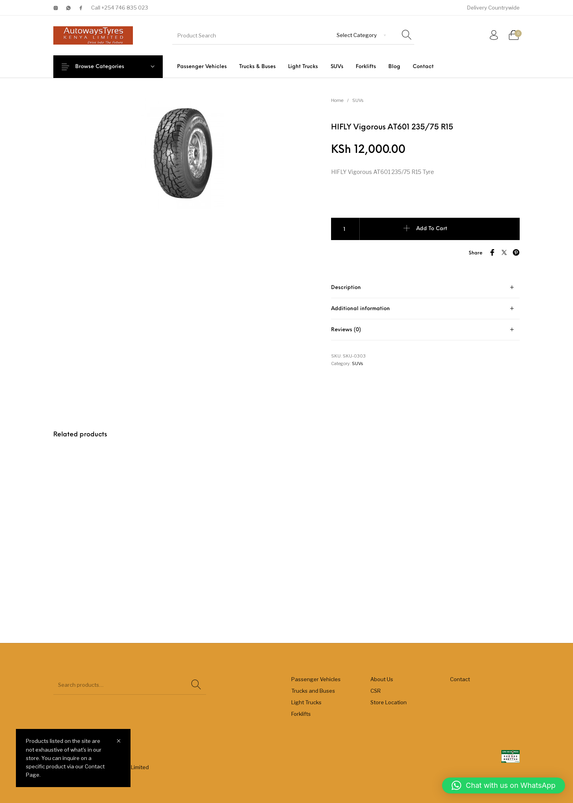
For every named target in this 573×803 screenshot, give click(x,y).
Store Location (388, 702)
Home (337, 100)
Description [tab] (346, 287)
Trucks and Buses (313, 691)
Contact (460, 679)
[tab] (425, 287)
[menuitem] (202, 66)
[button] (503, 785)
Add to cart (431, 228)
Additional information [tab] (360, 308)
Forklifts (301, 714)
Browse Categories (105, 66)
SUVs (357, 100)
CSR (375, 691)
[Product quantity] (345, 229)
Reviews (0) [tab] (346, 329)
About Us (381, 679)
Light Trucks (306, 702)
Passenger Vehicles (316, 679)
